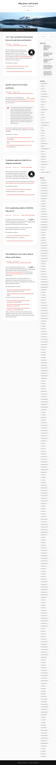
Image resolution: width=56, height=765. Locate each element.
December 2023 (44, 250)
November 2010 (44, 649)
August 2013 (43, 566)
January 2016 (43, 490)
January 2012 (43, 615)
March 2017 (43, 453)
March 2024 (43, 242)
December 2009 (44, 672)
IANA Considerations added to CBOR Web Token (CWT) (17, 220)
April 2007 (43, 756)
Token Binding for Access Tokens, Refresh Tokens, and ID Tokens (19, 271)
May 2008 (43, 722)
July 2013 (43, 568)
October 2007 (44, 740)
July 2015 (43, 506)
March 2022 (43, 302)
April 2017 (43, 451)
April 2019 (43, 388)
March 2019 (43, 391)
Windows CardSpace (45, 172)
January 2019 (43, 396)
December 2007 (44, 735)
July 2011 (43, 628)
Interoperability (44, 125)
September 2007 (44, 743)
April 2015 (43, 513)
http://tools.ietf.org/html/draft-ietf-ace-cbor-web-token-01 (18, 249)
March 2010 (43, 667)
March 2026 (43, 182)
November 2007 (44, 738)
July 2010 (43, 659)
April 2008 (43, 725)
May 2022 (43, 297)
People (42, 146)
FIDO (42, 104)
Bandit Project (44, 83)
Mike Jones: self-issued (28, 3)
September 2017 (44, 438)
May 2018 (43, 417)
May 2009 (43, 691)
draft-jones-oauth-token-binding (15, 289)
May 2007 (43, 753)
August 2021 (43, 320)
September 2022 (44, 287)
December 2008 (44, 704)
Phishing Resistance (21, 99)
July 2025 (43, 201)
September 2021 (44, 318)
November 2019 (44, 370)
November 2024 (44, 221)
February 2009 (44, 699)
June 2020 (43, 352)
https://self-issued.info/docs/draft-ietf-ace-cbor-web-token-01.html (20, 254)
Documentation (44, 96)
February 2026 (44, 185)
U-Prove (42, 166)
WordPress (25, 762)
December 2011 (44, 618)
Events (42, 99)
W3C (42, 169)
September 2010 (44, 654)
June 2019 (43, 383)
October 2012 (44, 592)
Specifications (24, 51)
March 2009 (43, 696)
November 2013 (44, 558)
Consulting (43, 91)
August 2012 (43, 597)
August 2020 (43, 347)
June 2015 (43, 508)
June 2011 (43, 631)
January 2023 (43, 279)
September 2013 (44, 563)
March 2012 (43, 610)
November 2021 (44, 313)
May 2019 (43, 386)
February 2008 (44, 730)
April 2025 (43, 208)
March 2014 (43, 547)
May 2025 (43, 206)
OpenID (19, 51)
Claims (9, 51)
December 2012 (44, 586)
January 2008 (43, 732)
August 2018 (43, 409)
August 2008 (43, 714)
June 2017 (43, 446)
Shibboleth (43, 156)
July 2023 (43, 263)
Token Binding (44, 164)
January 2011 (43, 644)
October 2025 (44, 195)
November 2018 (44, 401)
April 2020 (43, 357)
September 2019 (44, 375)
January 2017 (43, 459)
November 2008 (44, 706)
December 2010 (44, 646)
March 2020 (43, 360)
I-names (42, 117)
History (42, 112)
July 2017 (43, 443)
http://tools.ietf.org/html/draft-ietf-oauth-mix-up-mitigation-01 (19, 198)
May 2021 (43, 326)
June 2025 (43, 203)
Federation (10, 99)
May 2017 (43, 448)
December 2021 (44, 310)
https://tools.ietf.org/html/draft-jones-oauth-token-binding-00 (19, 306)
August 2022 (43, 289)
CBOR (9, 229)
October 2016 (44, 466)
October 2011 (44, 623)
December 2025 (44, 190)
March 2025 (43, 211)
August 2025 (43, 198)
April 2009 (43, 693)
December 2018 (44, 399)
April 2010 (43, 665)
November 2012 (44, 589)
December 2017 (44, 430)
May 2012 (43, 605)
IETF (42, 120)
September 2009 (44, 680)
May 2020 (43, 354)
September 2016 (44, 469)
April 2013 (43, 576)
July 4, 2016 (17, 278)
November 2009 (44, 675)
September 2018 (44, 406)
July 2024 (43, 232)
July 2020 (43, 349)
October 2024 (44, 224)
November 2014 (44, 526)
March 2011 (43, 639)
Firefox (42, 106)
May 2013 (43, 573)
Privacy (42, 151)
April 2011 (43, 636)
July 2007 (43, 748)
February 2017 (44, 456)
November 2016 (44, 464)
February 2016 (44, 487)
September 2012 (44, 594)
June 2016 (43, 477)
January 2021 (43, 336)
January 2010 (43, 670)
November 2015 (44, 495)
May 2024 (43, 237)
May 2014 (43, 542)
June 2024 (43, 234)
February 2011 (44, 641)
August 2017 (43, 440)
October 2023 (44, 255)
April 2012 (43, 607)
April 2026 (43, 180)
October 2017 (44, 435)
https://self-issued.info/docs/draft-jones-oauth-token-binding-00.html (20, 310)
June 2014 (43, 539)
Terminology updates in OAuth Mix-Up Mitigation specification (19, 169)
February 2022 (44, 305)
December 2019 (44, 367)
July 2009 (43, 685)
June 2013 (43, 571)
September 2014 (44, 532)
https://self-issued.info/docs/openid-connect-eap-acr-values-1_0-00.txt (20, 147)
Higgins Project (44, 109)
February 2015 (44, 519)
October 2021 (44, 315)
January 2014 (43, 552)
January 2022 (43, 307)
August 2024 (43, 229)
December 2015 (44, 493)
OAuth (15, 51)
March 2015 (43, 516)
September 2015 (44, 500)
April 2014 (43, 545)
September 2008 (44, 712)
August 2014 (43, 534)
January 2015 (43, 521)
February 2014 (44, 550)
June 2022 (43, 294)
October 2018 (44, 404)
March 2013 (43, 579)
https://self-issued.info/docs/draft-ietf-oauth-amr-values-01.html (19, 77)
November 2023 (44, 253)
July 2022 (43, 292)
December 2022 (44, 281)
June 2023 (43, 266)
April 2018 (43, 420)
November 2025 (44, 193)
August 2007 (43, 745)
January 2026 (43, 188)
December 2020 (44, 339)
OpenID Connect (25, 134)
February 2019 (44, 393)
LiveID (42, 135)
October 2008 (44, 709)
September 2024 (44, 227)
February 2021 (44, 334)
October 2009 (44, 678)
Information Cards (44, 122)
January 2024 (43, 247)
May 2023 (43, 268)
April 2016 (43, 482)
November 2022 (44, 284)
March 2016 (43, 485)
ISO (42, 127)
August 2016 (43, 472)
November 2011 (44, 620)
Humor (42, 114)
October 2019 (44, 373)
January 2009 (43, 701)
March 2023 (43, 274)
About (28, 10)
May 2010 (43, 662)
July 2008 (43, 717)
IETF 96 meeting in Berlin (28, 192)
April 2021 (43, 328)
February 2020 (44, 362)
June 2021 (43, 323)
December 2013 (44, 555)
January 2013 (43, 584)
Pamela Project (44, 143)
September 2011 (44, 626)
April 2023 (43, 271)
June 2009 (43, 688)
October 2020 (44, 344)
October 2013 (44, 560)
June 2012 (43, 602)
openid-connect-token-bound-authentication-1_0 (14, 290)
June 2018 (43, 414)
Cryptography (11, 279)
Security (42, 153)
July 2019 (43, 380)
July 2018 (43, 412)
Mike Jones (9, 50)
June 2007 (43, 751)
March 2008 (43, 727)
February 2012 (44, 612)
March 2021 (43, 331)
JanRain (42, 130)
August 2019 (43, 378)
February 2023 (44, 276)
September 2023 (44, 258)
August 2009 (43, 683)
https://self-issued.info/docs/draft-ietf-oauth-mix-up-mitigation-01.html (21, 204)
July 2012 (43, 599)
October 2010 (44, 652)
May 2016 (43, 479)
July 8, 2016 (17, 50)
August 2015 (43, 503)
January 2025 (43, 216)
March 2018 (43, 422)
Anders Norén (35, 762)
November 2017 (44, 433)
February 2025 (44, 214)
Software (43, 159)
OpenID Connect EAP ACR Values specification (20, 92)
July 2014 (43, 537)
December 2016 (44, 461)
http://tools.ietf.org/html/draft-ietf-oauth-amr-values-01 (17, 72)
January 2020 (43, 365)
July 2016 (43, 474)
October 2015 (44, 498)
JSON (13, 51)
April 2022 (43, 300)
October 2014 (44, 529)
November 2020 (44, 341)
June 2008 (43, 719)
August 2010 (43, 657)
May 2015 (43, 511)
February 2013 (44, 581)
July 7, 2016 (17, 98)
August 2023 (43, 261)
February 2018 (44, 425)
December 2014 (44, 524)
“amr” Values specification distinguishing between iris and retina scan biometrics (20, 41)
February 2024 (44, 245)
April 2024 (43, 240)
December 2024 (44, 219)
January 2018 (43, 427)
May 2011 (43, 633)
